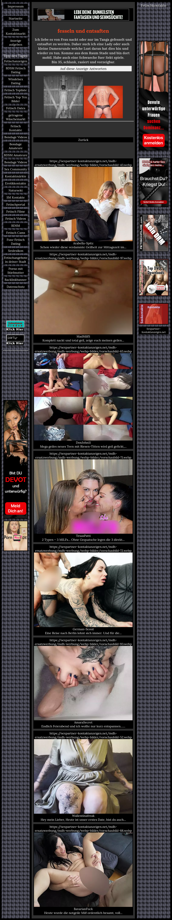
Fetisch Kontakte (15, 128)
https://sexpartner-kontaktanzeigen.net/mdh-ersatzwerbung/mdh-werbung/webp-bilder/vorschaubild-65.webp (83, 396)
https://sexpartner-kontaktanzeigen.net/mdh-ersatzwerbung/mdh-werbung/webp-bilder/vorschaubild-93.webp (83, 683)
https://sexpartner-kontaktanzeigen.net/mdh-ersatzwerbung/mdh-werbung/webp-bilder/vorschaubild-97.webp (83, 297)
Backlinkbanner (16, 280)
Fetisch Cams (15, 233)
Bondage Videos (15, 137)
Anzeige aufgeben (15, 42)
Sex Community (15, 169)
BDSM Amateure (15, 155)
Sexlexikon (15, 251)
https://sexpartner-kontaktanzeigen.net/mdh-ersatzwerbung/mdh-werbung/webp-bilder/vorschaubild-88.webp (83, 870)
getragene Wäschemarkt (15, 117)
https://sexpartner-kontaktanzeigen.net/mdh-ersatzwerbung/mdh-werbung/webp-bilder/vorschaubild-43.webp (83, 204)
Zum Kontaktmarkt (15, 31)
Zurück (83, 140)
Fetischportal (15, 204)
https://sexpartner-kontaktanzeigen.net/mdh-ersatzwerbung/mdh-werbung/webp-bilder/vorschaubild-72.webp (83, 590)
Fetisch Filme (15, 211)
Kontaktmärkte (15, 176)
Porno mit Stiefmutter (15, 270)
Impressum (16, 6)
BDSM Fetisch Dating (15, 70)
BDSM (15, 226)
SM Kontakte (15, 197)
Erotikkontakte (15, 183)
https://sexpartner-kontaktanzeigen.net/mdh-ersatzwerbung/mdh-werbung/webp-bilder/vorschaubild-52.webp (83, 776)
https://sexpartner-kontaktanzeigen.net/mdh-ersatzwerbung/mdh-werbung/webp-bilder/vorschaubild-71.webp (83, 496)
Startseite (16, 18)
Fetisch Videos (15, 218)
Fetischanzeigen (15, 61)
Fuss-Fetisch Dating (16, 242)
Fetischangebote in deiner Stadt (15, 260)
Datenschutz (16, 287)
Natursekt (16, 190)
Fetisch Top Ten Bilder (15, 99)
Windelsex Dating (15, 81)
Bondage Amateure (16, 146)
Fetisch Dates (15, 108)
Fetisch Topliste (15, 90)
